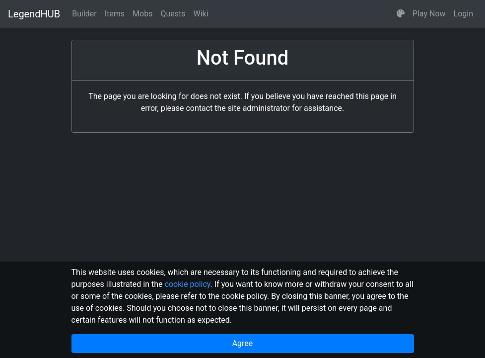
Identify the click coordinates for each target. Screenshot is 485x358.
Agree (242, 343)
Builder (84, 13)
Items (115, 13)
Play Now (429, 13)
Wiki (201, 13)
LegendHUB (34, 14)
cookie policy (187, 284)
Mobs (142, 13)
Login (463, 13)
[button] (401, 14)
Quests (172, 13)
